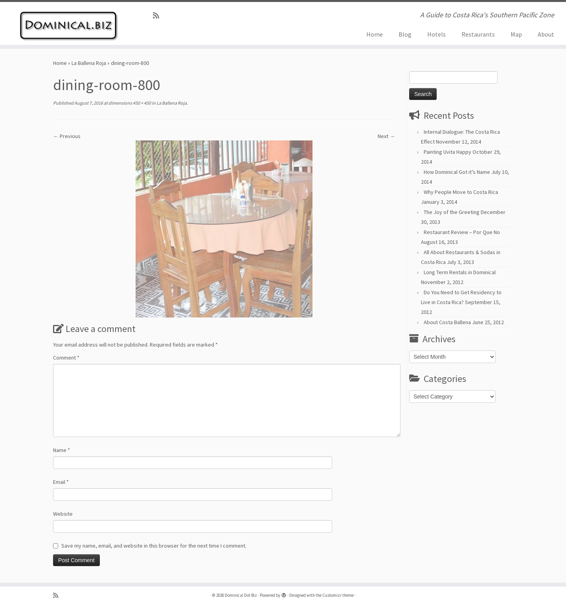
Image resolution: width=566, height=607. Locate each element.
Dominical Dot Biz (241, 595)
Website (63, 513)
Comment (66, 357)
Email (61, 481)
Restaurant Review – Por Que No (462, 232)
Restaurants (478, 34)
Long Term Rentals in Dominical (460, 272)
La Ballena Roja (89, 62)
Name (61, 450)
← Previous (67, 136)
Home (374, 34)
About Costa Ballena (447, 322)
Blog (405, 34)
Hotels (436, 34)
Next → (386, 136)
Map (516, 34)
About (546, 34)
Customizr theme (338, 595)
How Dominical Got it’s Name (457, 171)
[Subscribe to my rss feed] (158, 15)
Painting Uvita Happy (447, 151)
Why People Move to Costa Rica (461, 192)
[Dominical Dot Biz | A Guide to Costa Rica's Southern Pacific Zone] (65, 23)
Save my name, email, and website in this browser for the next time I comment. (153, 545)
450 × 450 (141, 103)
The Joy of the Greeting (452, 212)
